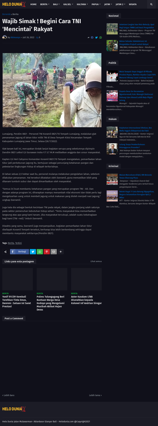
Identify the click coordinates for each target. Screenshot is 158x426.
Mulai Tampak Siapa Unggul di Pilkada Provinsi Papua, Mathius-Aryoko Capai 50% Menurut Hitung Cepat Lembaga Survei (137, 75)
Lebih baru (9, 395)
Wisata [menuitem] (133, 4)
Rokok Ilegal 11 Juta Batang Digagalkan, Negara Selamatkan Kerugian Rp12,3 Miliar (136, 195)
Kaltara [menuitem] (81, 4)
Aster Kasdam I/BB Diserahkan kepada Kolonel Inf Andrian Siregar (86, 300)
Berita (15, 14)
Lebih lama (94, 395)
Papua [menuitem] (95, 4)
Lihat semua (96, 261)
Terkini (18, 243)
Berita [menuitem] (43, 4)
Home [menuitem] (33, 4)
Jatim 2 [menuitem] (119, 4)
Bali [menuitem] (55, 4)
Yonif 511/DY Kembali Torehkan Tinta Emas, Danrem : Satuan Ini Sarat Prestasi (16, 301)
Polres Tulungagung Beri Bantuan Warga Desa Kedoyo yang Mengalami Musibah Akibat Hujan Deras (50, 303)
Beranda (6, 14)
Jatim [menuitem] (107, 4)
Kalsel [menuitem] (67, 4)
